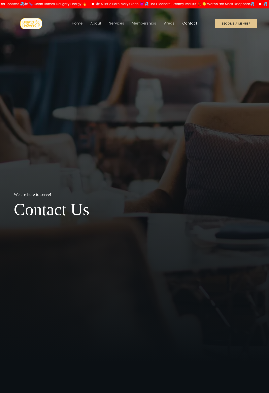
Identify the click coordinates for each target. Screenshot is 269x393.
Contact (188, 23)
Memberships (144, 23)
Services (116, 23)
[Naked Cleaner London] (31, 23)
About (96, 23)
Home (78, 23)
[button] (236, 24)
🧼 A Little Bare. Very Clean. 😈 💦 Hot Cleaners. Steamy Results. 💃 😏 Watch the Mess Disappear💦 (179, 4)
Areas (168, 23)
